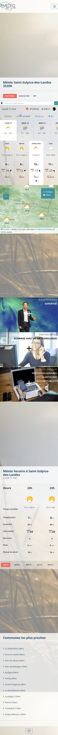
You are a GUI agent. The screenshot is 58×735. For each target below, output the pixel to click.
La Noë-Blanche (14, 690)
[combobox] (30, 103)
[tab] (5, 565)
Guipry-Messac (14, 714)
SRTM (3, 232)
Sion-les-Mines (13, 660)
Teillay (10, 678)
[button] (27, 208)
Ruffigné (10, 672)
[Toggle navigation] (54, 6)
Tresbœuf (12, 708)
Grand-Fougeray (14, 684)
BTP (34, 96)
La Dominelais (13, 648)
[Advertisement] (29, 45)
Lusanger (11, 696)
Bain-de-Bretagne (15, 666)
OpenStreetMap (44, 229)
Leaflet (5, 229)
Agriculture (24, 96)
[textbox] (31, 103)
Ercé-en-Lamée (13, 654)
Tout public (10, 96)
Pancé (10, 702)
